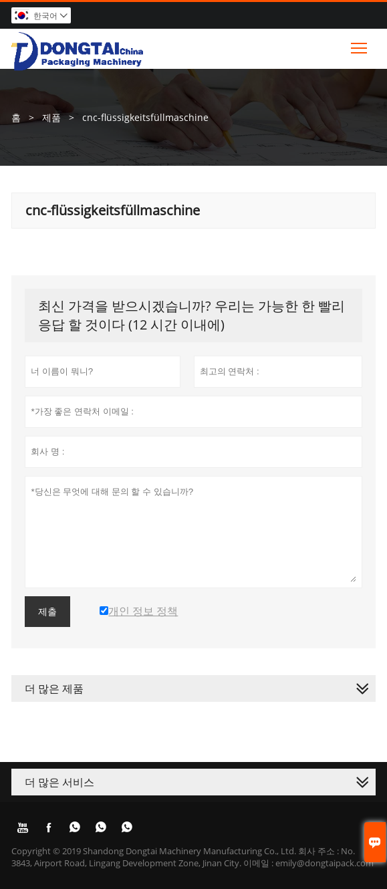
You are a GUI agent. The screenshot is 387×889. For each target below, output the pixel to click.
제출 (47, 611)
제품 (51, 117)
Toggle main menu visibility (360, 44)
